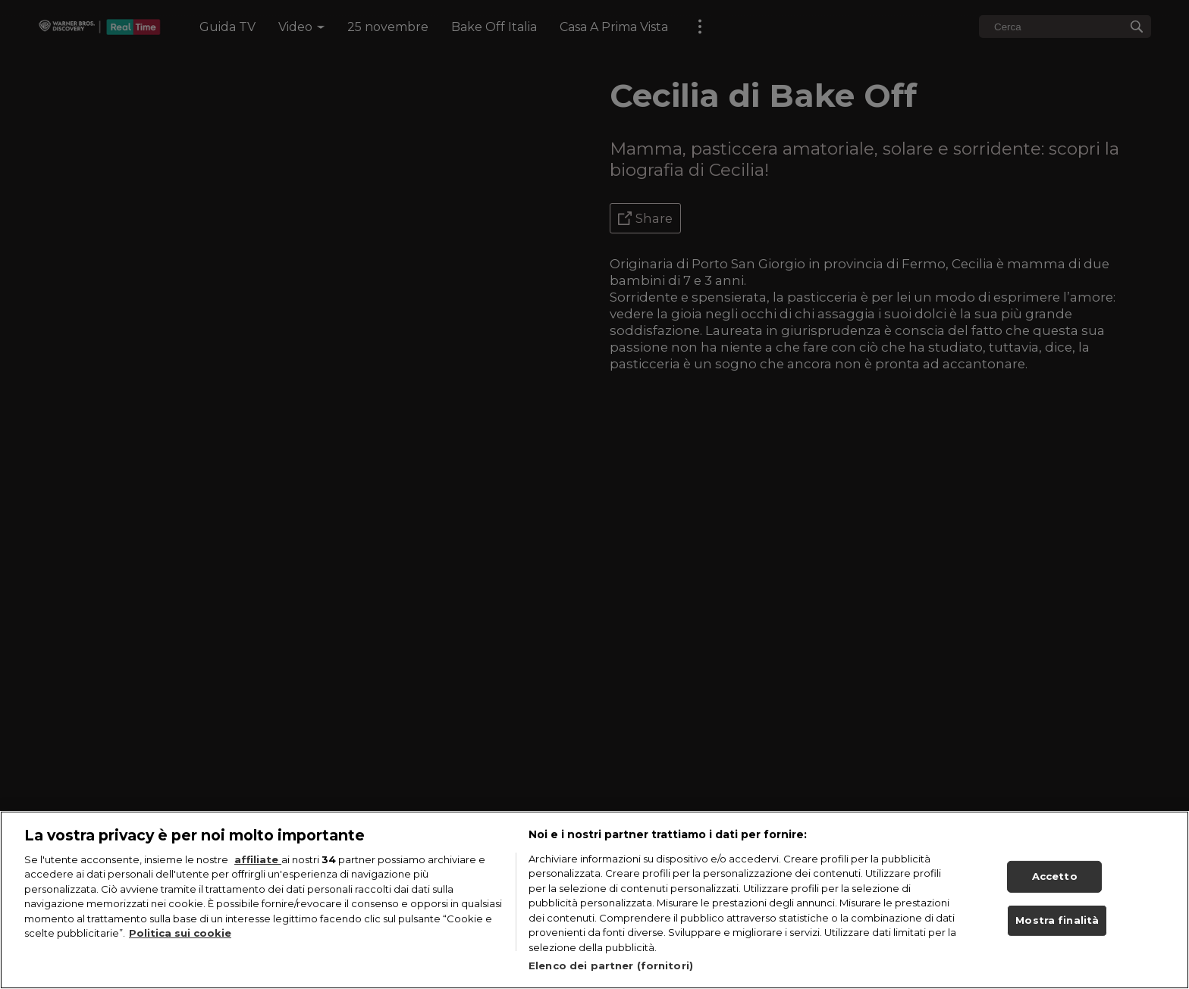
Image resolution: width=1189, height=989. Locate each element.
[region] (594, 900)
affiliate (257, 859)
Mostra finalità (1057, 920)
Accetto (1055, 876)
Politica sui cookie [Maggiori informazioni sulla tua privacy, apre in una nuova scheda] (180, 933)
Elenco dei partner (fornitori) (611, 965)
